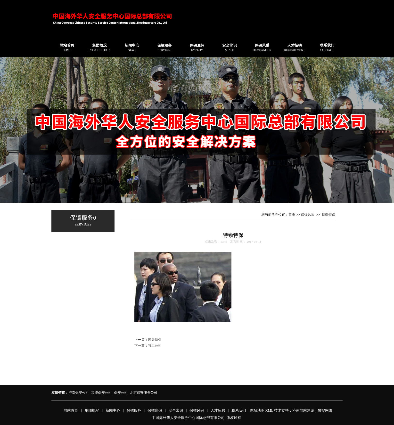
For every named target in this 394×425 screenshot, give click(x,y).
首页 (291, 215)
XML (269, 410)
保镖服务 (164, 47)
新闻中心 (132, 47)
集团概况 (100, 47)
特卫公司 (155, 345)
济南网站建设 (303, 410)
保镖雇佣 (197, 47)
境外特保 (155, 340)
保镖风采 (262, 47)
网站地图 (257, 410)
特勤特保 (328, 215)
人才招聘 (294, 47)
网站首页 (67, 47)
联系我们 (327, 47)
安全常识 (229, 47)
